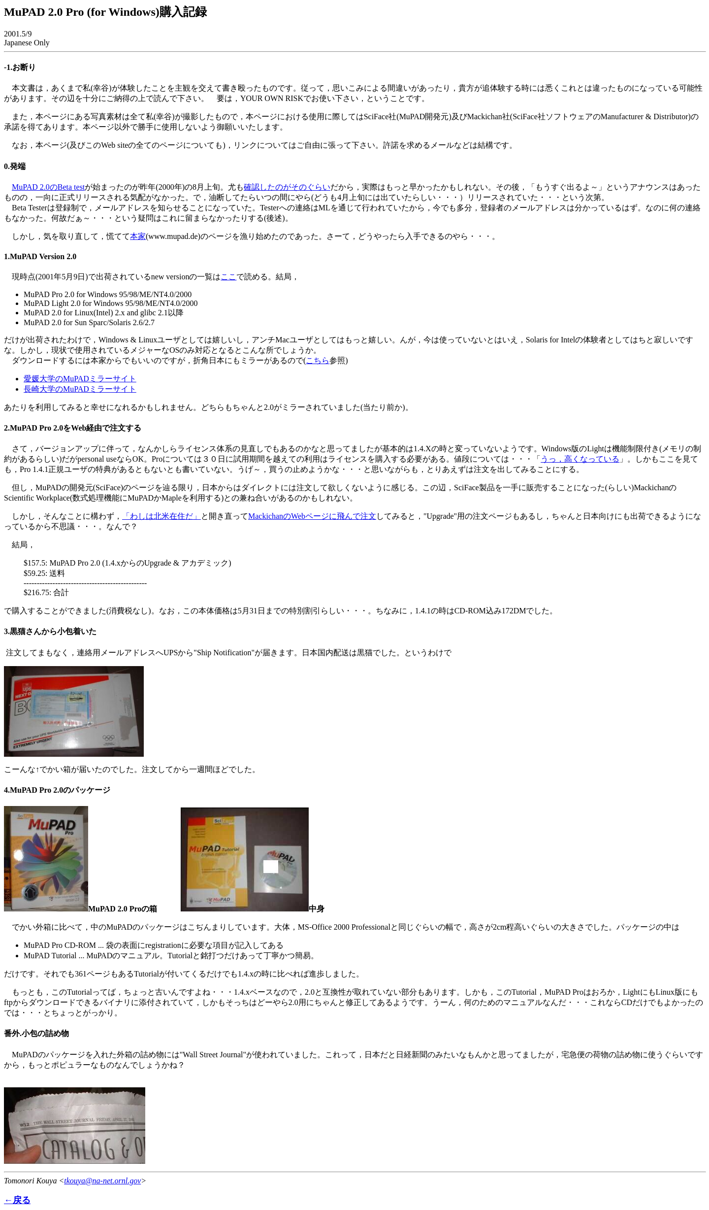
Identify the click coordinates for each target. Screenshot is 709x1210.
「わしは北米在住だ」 (161, 516)
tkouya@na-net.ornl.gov (102, 1180)
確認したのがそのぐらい (287, 187)
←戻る (17, 1200)
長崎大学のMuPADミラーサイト (80, 389)
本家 (138, 236)
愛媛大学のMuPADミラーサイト (80, 378)
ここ (228, 276)
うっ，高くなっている (580, 459)
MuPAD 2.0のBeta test (48, 187)
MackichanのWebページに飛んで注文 (312, 516)
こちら (317, 360)
